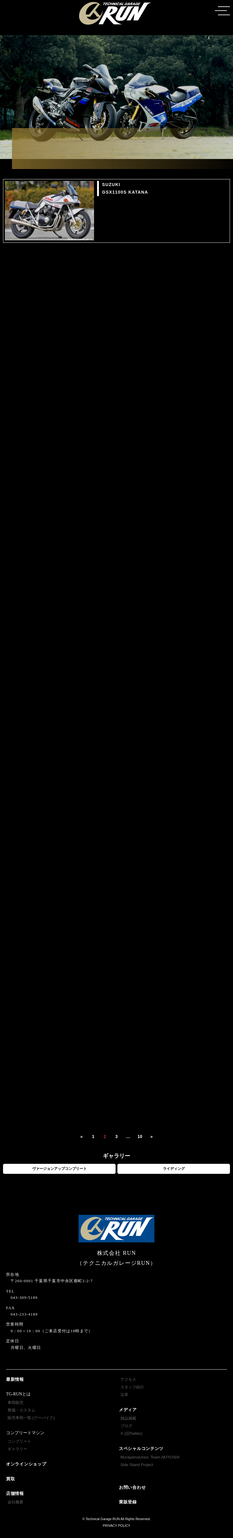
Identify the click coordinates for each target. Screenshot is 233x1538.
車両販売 (15, 1402)
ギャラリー (17, 1449)
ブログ (126, 1426)
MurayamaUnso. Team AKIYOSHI (150, 1457)
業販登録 (128, 1502)
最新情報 (15, 1379)
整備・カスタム (21, 1410)
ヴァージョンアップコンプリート (59, 1169)
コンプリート (19, 1441)
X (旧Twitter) (131, 1433)
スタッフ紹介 (132, 1387)
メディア (128, 1410)
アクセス (128, 1379)
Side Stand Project (136, 1464)
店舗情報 (15, 1493)
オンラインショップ (26, 1464)
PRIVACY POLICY (116, 1525)
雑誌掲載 (128, 1418)
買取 (10, 1479)
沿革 (124, 1394)
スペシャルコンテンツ (141, 1448)
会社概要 (15, 1502)
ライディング (174, 1169)
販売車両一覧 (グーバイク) (31, 1417)
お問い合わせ (132, 1487)
